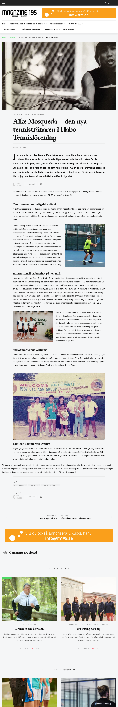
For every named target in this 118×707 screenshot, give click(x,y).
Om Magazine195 (52, 29)
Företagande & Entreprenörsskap (27, 24)
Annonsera (68, 29)
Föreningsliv (56, 24)
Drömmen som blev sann (29, 628)
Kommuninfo (10, 29)
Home (4, 38)
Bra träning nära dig (88, 628)
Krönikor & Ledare (31, 29)
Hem (4, 24)
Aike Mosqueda (19, 485)
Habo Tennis (33, 485)
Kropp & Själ (74, 24)
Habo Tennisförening (50, 485)
